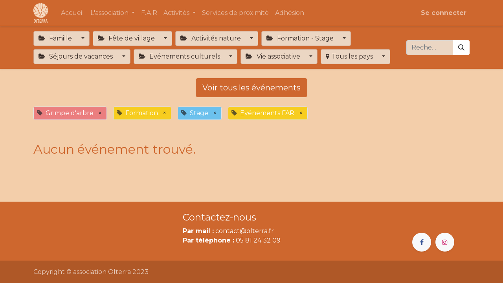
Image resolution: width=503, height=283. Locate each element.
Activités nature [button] (211, 38)
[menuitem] (72, 13)
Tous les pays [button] (350, 56)
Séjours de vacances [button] (76, 56)
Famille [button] (56, 38)
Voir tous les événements (251, 87)
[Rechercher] (461, 47)
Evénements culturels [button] (180, 56)
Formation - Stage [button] (300, 38)
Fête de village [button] (127, 38)
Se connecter (443, 13)
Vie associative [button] (273, 56)
